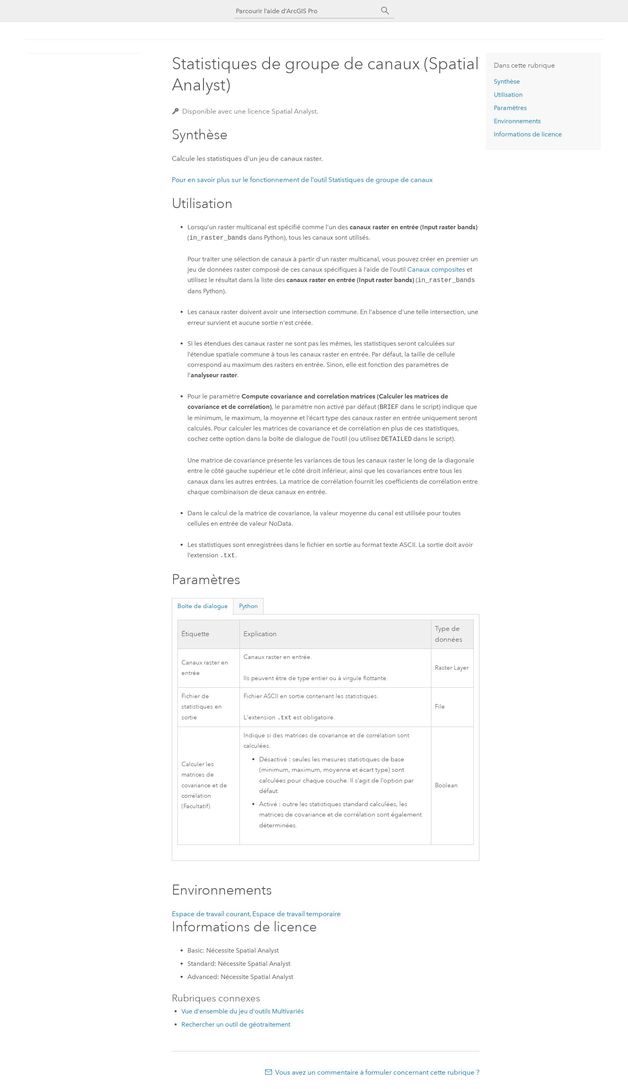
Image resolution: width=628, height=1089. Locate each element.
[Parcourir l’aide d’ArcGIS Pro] (306, 11)
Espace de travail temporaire (296, 915)
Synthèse (507, 81)
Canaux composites (436, 269)
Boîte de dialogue (202, 606)
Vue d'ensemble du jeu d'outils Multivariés (242, 1012)
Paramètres (510, 108)
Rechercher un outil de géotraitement (235, 1025)
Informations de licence (528, 134)
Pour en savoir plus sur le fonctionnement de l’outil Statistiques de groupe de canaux (302, 180)
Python (248, 606)
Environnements (517, 121)
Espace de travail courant (211, 915)
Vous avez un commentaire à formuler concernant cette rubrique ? (377, 1073)
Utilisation (508, 94)
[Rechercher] (385, 11)
